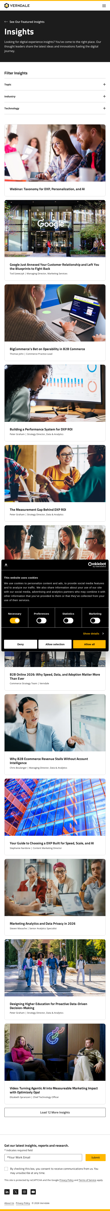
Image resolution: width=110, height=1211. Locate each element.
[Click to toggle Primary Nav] (104, 5)
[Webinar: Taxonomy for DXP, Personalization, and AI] (55, 160)
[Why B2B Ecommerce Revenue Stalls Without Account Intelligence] (55, 734)
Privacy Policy (66, 1180)
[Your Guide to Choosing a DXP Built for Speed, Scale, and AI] (55, 817)
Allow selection (54, 644)
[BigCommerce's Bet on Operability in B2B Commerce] (55, 322)
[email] (43, 1157)
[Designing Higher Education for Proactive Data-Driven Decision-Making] (55, 979)
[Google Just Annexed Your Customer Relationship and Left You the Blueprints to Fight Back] (55, 240)
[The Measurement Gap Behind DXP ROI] (55, 483)
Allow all (89, 644)
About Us (9, 1203)
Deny (20, 644)
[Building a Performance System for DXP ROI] (55, 403)
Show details (91, 633)
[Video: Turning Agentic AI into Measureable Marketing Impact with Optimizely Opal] (55, 1064)
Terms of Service (87, 1180)
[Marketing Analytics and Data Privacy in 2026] (55, 897)
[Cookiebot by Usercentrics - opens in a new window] (90, 565)
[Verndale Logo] (21, 5)
